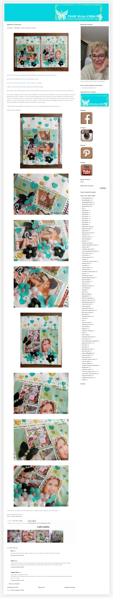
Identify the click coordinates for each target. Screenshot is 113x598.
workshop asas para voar (88, 377)
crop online (84, 265)
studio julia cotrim (86, 369)
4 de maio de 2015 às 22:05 (17, 555)
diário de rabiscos (86, 281)
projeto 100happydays (87, 353)
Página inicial (41, 587)
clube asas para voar (87, 257)
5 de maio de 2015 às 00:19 (17, 567)
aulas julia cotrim (86, 236)
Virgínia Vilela (14, 572)
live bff (84, 318)
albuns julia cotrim (86, 228)
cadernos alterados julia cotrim (89, 245)
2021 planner (85, 216)
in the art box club (86, 304)
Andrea (13, 560)
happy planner (85, 296)
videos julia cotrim (86, 375)
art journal (84, 234)
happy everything (86, 294)
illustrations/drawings (87, 302)
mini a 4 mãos (85, 334)
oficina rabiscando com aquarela (90, 341)
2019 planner (85, 212)
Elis (12, 551)
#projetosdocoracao (86, 206)
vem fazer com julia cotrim (88, 371)
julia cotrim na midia (87, 312)
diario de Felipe (86, 279)
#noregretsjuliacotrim (87, 202)
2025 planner (85, 222)
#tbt (83, 208)
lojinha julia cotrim (86, 324)
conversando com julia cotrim (89, 261)
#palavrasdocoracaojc (87, 204)
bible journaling (86, 239)
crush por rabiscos (86, 267)
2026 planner (85, 224)
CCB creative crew (86, 253)
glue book (84, 292)
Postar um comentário (14, 583)
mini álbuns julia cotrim (87, 336)
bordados (84, 241)
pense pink (84, 347)
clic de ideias (85, 255)
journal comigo (85, 306)
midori (83, 332)
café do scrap (85, 247)
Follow (82, 181)
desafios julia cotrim (87, 275)
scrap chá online (86, 361)
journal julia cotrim (86, 308)
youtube (84, 379)
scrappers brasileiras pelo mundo (90, 365)
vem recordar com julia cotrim (89, 373)
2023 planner (85, 220)
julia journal (85, 314)
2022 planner (85, 218)
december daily (85, 269)
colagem (84, 259)
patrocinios (84, 345)
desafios (84, 273)
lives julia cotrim (86, 322)
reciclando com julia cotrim (88, 359)
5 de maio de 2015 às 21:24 (17, 580)
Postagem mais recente (12, 587)
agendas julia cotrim (87, 226)
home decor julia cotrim (87, 300)
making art (84, 328)
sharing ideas (85, 367)
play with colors (86, 351)
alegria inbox (85, 230)
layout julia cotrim (86, 316)
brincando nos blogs (87, 243)
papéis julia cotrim (86, 343)
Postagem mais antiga (69, 587)
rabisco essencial (86, 357)
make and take (85, 326)
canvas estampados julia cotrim (44, 523)
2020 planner (85, 214)
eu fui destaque (85, 287)
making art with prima (87, 330)
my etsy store (85, 339)
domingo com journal (87, 285)
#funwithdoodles (86, 200)
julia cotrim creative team (88, 310)
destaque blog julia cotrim (88, 277)
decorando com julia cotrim (88, 271)
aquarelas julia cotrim (87, 232)
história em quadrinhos (87, 298)
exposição (84, 290)
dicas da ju (84, 283)
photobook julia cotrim (87, 349)
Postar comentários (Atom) (17, 590)
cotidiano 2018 (85, 263)
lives (83, 320)
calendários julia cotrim (87, 249)
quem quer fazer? (86, 355)
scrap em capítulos (86, 363)
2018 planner (85, 210)
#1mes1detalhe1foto (32, 523)
